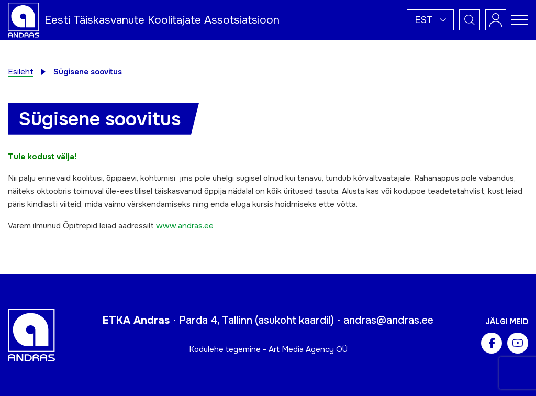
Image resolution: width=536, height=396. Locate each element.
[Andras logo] (23, 19)
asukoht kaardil (294, 320)
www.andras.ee (185, 226)
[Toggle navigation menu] (519, 20)
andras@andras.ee (388, 320)
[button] (430, 19)
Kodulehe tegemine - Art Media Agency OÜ (268, 349)
